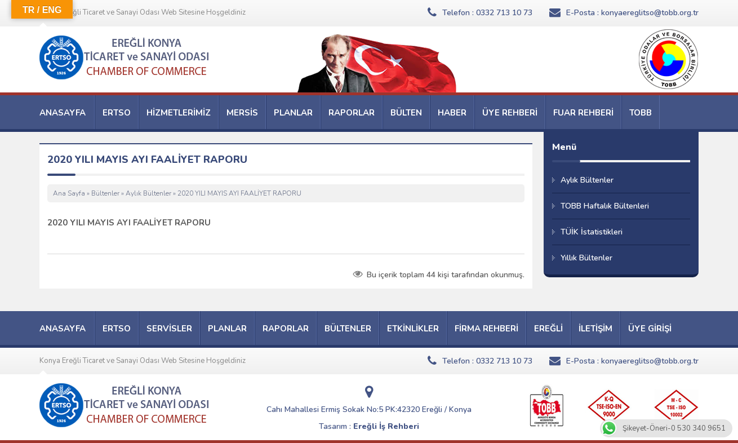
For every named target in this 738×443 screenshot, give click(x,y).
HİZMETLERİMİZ (178, 112)
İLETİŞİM (595, 328)
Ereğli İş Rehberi (386, 426)
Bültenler (105, 193)
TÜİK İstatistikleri (592, 232)
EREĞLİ (548, 328)
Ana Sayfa (69, 193)
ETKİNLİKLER (413, 328)
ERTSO (117, 112)
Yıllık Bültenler (586, 257)
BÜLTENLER (347, 328)
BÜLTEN (406, 112)
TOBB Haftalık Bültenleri (605, 206)
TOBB (640, 112)
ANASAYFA (62, 112)
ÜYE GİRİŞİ (650, 328)
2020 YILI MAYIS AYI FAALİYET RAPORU (129, 222)
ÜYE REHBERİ (509, 112)
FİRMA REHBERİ (486, 328)
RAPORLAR (351, 112)
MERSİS (242, 112)
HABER (452, 112)
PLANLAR (293, 112)
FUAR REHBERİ (583, 112)
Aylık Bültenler (148, 193)
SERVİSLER (169, 328)
